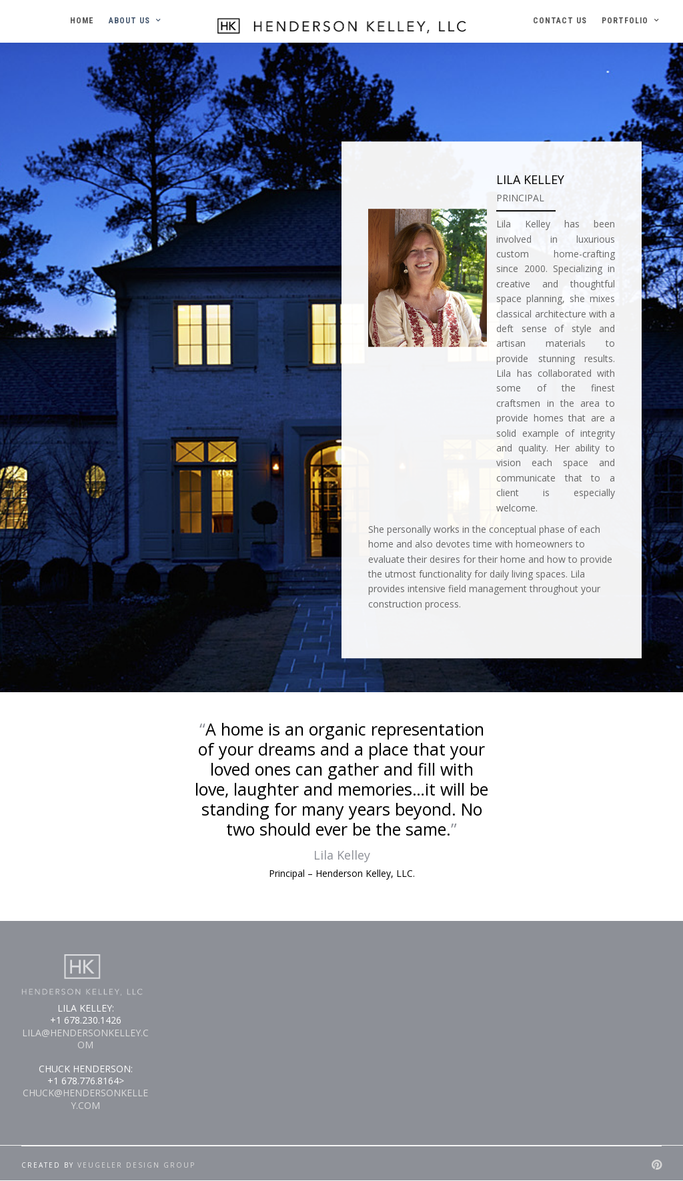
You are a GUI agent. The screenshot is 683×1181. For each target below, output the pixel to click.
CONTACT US (560, 20)
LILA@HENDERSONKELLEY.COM (85, 1038)
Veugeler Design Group (136, 1165)
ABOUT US (129, 20)
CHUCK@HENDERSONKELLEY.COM (85, 1098)
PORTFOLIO (625, 20)
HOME (82, 20)
